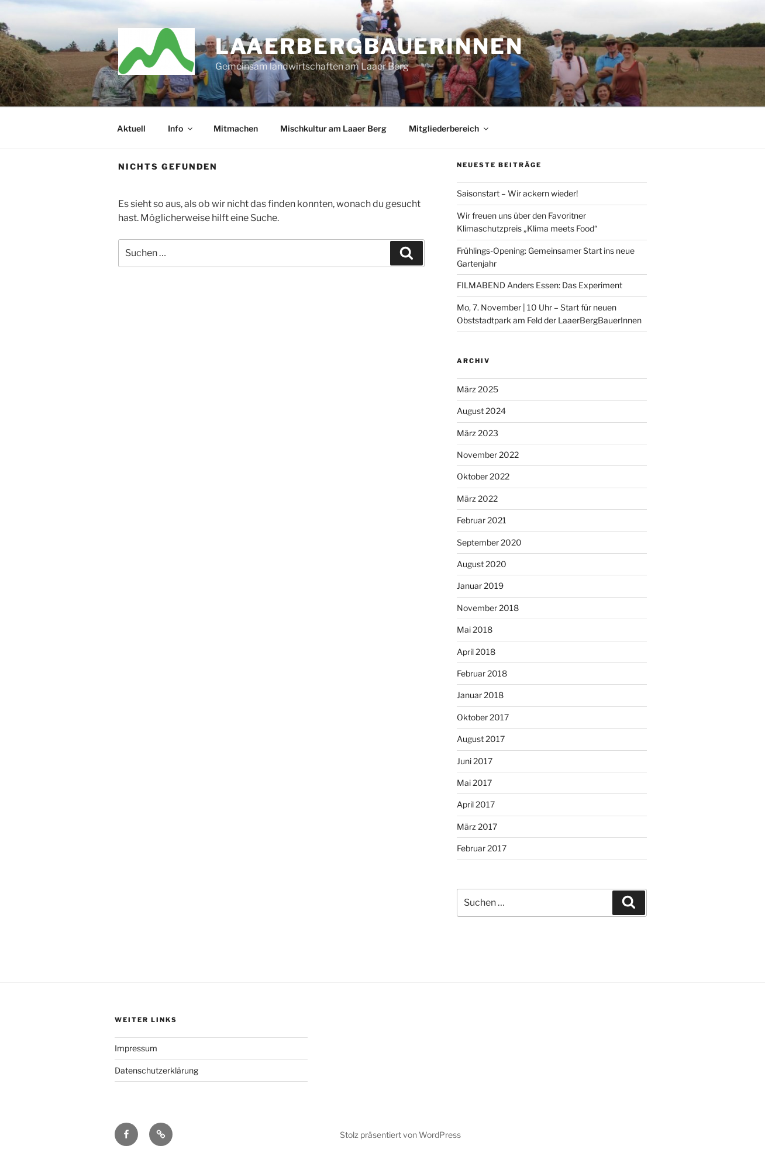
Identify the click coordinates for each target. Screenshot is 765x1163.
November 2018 (488, 608)
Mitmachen (235, 128)
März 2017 (477, 826)
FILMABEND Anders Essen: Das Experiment (539, 285)
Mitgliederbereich (449, 128)
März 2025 (477, 389)
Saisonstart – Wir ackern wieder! (517, 193)
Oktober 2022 (483, 476)
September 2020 (489, 542)
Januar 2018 (480, 695)
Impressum (136, 1048)
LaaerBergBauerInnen (369, 46)
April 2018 (476, 652)
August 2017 (481, 739)
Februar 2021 (481, 520)
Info (181, 128)
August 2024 (481, 411)
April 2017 (476, 804)
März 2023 (477, 433)
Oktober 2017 (483, 717)
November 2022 (488, 455)
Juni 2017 (474, 761)
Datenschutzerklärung (156, 1070)
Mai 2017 (474, 783)
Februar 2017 (481, 848)
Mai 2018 (474, 629)
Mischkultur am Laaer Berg (333, 128)
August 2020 (481, 564)
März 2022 (477, 498)
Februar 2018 (482, 673)
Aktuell (131, 128)
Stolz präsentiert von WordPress (400, 1135)
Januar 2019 (480, 586)
